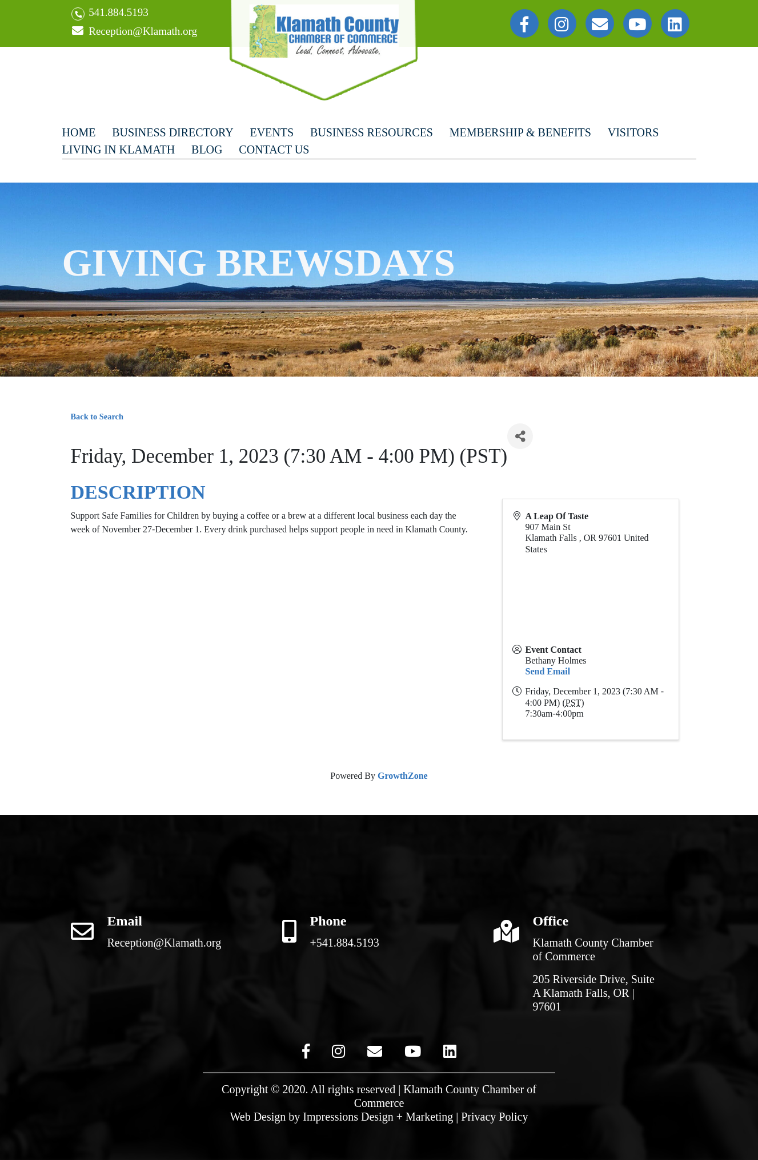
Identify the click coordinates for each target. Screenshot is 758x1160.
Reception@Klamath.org (134, 31)
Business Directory (172, 132)
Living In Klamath (118, 149)
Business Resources (371, 132)
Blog (206, 149)
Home (79, 132)
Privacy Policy (494, 1116)
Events (272, 132)
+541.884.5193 (344, 942)
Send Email (548, 671)
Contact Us (274, 149)
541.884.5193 (110, 13)
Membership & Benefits (520, 132)
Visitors (633, 132)
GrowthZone (403, 776)
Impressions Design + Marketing (378, 1116)
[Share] (520, 436)
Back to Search (97, 416)
